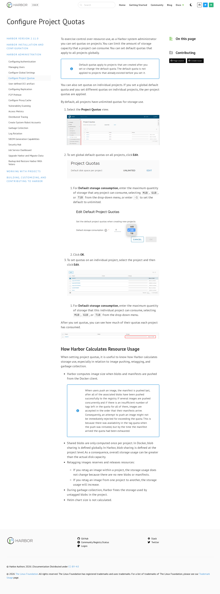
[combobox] (96, 5)
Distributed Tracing (18, 116)
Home (122, 4)
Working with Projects (24, 171)
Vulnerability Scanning (19, 105)
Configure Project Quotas (21, 78)
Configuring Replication (20, 89)
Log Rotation (15, 133)
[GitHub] (199, 5)
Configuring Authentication (22, 61)
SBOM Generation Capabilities (23, 139)
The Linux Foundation (26, 573)
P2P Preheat (15, 94)
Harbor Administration (24, 54)
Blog (169, 4)
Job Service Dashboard (19, 150)
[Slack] (211, 5)
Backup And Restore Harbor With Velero (25, 163)
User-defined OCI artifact (21, 83)
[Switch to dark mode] (191, 5)
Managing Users (16, 67)
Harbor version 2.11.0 (23, 38)
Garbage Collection (18, 127)
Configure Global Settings (21, 72)
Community (157, 4)
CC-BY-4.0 (73, 566)
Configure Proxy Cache (19, 100)
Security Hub (14, 144)
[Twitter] (205, 5)
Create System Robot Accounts (24, 122)
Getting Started (138, 4)
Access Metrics (16, 111)
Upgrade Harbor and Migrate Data (25, 155)
